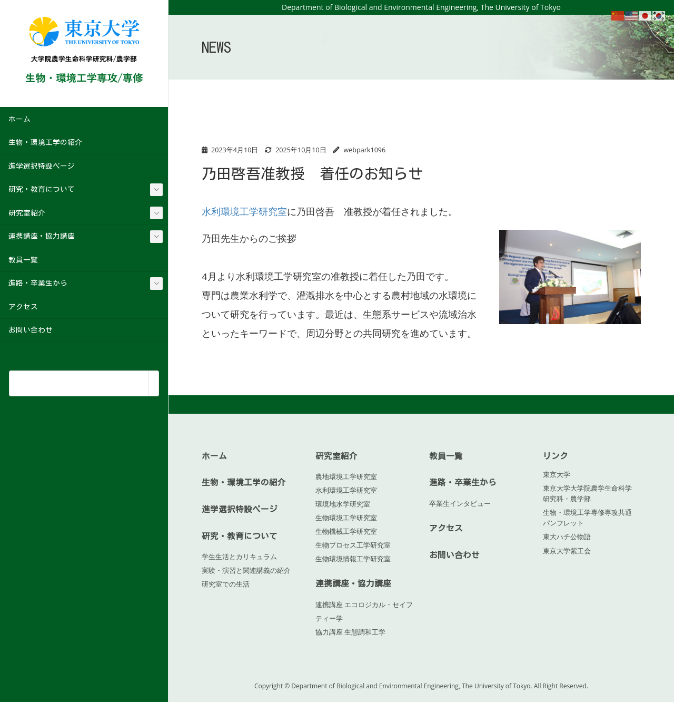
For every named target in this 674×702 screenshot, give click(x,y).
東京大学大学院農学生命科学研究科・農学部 (587, 493)
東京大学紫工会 (567, 550)
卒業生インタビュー (460, 503)
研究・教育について (41, 189)
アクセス (23, 306)
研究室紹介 (26, 213)
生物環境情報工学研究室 (353, 558)
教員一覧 (23, 260)
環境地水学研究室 (342, 504)
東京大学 (556, 474)
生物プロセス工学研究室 (353, 545)
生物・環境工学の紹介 (45, 142)
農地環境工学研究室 (346, 476)
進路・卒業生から (37, 283)
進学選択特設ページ (41, 166)
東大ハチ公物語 (567, 536)
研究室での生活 (226, 584)
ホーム (19, 119)
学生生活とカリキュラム (239, 556)
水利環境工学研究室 (244, 211)
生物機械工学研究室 (346, 531)
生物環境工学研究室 (346, 517)
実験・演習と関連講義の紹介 (246, 570)
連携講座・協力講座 (41, 236)
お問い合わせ (30, 330)
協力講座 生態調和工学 (350, 631)
